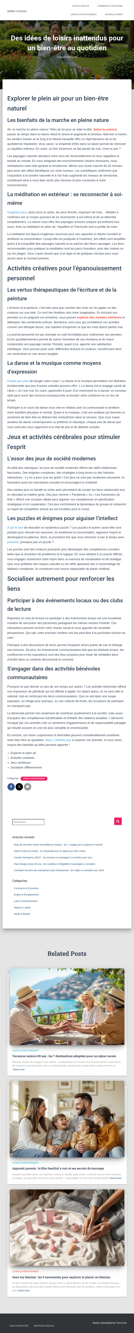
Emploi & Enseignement (26, 894)
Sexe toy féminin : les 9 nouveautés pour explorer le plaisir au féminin (61, 1277)
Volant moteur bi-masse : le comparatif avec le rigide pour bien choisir (50, 851)
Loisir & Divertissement (83, 14)
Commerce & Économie (110, 6)
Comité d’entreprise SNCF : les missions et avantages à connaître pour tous (53, 857)
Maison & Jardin (114, 14)
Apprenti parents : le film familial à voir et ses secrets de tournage (58, 1168)
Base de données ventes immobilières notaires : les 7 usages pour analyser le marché (58, 844)
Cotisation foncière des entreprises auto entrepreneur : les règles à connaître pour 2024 (59, 870)
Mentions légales (44, 1326)
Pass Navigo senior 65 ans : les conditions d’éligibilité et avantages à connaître (54, 863)
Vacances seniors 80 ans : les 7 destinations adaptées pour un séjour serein (64, 1056)
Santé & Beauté (80, 6)
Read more (19, 1069)
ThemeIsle (121, 1323)
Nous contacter (19, 1326)
